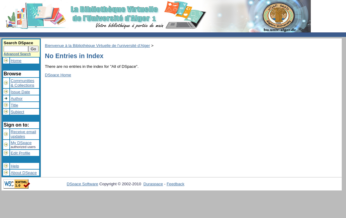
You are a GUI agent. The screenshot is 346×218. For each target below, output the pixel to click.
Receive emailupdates (23, 134)
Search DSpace (18, 43)
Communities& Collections (22, 83)
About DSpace (24, 172)
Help (15, 166)
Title (14, 105)
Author (16, 98)
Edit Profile (20, 153)
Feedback (176, 184)
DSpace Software (82, 184)
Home (16, 60)
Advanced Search (17, 54)
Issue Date (20, 92)
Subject (17, 112)
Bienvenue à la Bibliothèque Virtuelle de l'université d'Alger (97, 45)
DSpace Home (58, 75)
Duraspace (153, 184)
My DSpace (21, 142)
